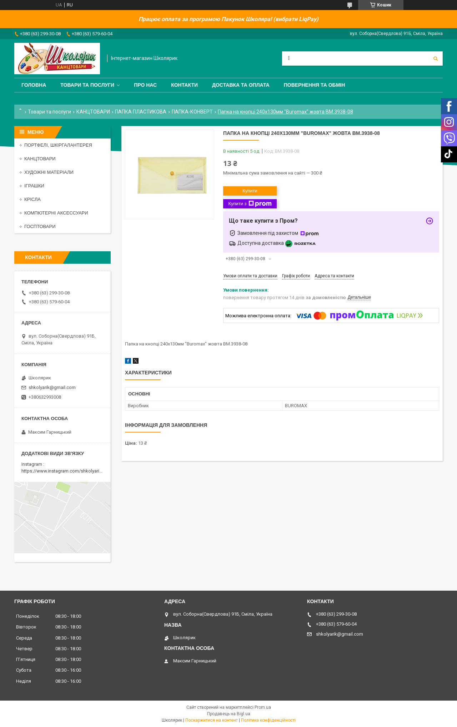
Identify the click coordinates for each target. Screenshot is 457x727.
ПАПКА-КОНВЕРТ (192, 112)
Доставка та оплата (241, 85)
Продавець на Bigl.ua (228, 713)
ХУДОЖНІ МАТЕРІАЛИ (49, 172)
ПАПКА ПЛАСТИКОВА (140, 112)
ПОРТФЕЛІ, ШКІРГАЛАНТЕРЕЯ (58, 145)
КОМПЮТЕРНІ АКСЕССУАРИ (56, 213)
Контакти (184, 85)
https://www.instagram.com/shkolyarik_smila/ (69, 471)
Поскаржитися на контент (211, 720)
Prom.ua (263, 707)
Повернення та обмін (314, 85)
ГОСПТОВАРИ (40, 226)
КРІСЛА (32, 199)
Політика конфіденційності (268, 720)
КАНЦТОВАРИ (93, 112)
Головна (33, 85)
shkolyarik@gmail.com (52, 387)
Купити (249, 190)
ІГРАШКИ (34, 185)
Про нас (145, 85)
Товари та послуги (87, 85)
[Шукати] (435, 58)
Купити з (249, 204)
